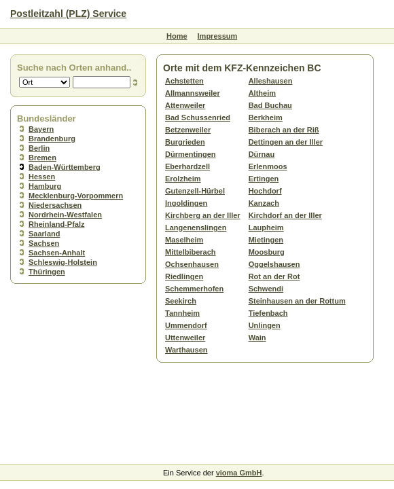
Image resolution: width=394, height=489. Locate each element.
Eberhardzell (187, 166)
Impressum (218, 36)
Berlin (39, 148)
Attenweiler (185, 105)
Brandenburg (52, 138)
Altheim (262, 93)
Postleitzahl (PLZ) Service (68, 13)
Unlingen (265, 325)
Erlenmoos (268, 166)
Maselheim (184, 240)
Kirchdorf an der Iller (285, 215)
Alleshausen (271, 81)
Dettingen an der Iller (286, 142)
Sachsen (44, 243)
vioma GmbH (239, 473)
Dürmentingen (190, 154)
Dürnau (262, 154)
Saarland (44, 234)
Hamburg (45, 186)
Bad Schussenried (197, 117)
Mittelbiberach (190, 252)
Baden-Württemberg (65, 167)
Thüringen (47, 272)
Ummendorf (186, 325)
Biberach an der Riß (284, 130)
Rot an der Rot (274, 276)
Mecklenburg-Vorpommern (76, 196)
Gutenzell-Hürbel (195, 191)
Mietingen (266, 240)
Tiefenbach (268, 313)
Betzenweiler (188, 130)
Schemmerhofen (194, 289)
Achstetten (184, 81)
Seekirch (180, 301)
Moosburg (267, 252)
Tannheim (182, 313)
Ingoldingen (186, 203)
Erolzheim (183, 179)
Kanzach (264, 203)
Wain (257, 337)
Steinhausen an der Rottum (297, 301)
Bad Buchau (270, 105)
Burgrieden (185, 142)
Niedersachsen (55, 205)
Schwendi (266, 289)
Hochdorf (265, 191)
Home (176, 36)
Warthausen (186, 350)
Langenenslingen (195, 227)
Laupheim (266, 227)
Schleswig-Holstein (63, 262)
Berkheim (266, 117)
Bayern (41, 129)
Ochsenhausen (192, 264)
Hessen (42, 177)
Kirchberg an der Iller (202, 215)
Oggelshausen (274, 264)
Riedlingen (184, 276)
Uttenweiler (185, 337)
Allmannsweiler (192, 93)
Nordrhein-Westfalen (65, 215)
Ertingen (264, 179)
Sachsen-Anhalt (57, 253)
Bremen (42, 157)
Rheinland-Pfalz (57, 224)
